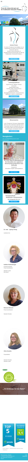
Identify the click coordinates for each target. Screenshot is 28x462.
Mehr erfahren (14, 58)
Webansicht (24, 456)
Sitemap (9, 454)
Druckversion (4, 454)
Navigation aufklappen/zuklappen (14, 1)
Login (26, 454)
